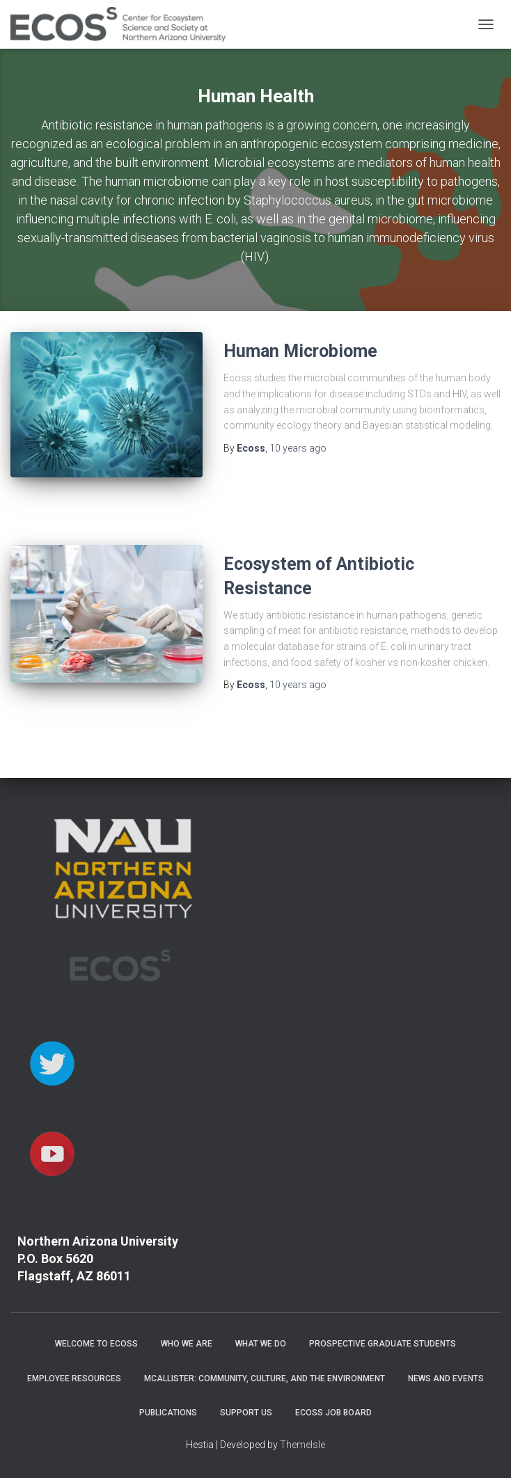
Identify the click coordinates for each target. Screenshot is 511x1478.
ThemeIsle (302, 1444)
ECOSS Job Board (333, 1412)
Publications (168, 1412)
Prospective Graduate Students (382, 1344)
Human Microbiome (300, 351)
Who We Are (186, 1344)
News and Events (446, 1378)
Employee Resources (74, 1378)
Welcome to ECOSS (96, 1344)
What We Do (260, 1344)
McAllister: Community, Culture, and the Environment (264, 1378)
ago (298, 448)
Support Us (246, 1412)
